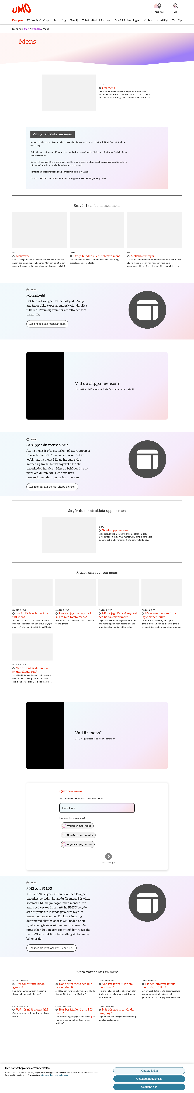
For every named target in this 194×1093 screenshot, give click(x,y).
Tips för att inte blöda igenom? (28, 985)
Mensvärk (22, 256)
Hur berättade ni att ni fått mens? (75, 1011)
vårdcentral (68, 171)
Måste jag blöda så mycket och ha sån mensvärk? (118, 615)
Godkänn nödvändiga (149, 1078)
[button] (175, 8)
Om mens (108, 88)
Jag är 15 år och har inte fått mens (30, 615)
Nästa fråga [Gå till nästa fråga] (108, 862)
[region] (97, 1078)
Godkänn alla (149, 1087)
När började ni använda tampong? (116, 1011)
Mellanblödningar (142, 256)
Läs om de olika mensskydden (47, 323)
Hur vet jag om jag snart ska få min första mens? (73, 615)
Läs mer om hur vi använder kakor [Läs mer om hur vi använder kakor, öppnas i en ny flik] (54, 1075)
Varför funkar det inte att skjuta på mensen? (31, 669)
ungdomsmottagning (52, 171)
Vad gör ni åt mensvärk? (32, 1009)
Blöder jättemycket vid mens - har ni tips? (159, 985)
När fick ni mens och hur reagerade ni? (74, 985)
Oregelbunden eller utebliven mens (96, 256)
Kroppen (36, 28)
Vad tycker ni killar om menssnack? (116, 985)
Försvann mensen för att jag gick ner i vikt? (160, 615)
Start (26, 28)
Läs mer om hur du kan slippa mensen (52, 486)
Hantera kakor (149, 1070)
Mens (46, 28)
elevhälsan (84, 171)
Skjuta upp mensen (115, 530)
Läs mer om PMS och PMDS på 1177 (51, 948)
